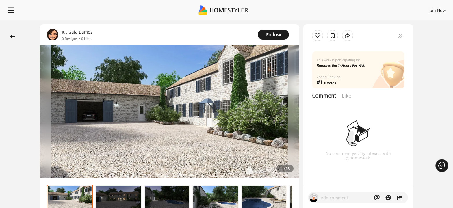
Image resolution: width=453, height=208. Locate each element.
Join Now (367, 8)
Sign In (346, 8)
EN (387, 8)
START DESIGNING (424, 8)
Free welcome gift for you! (333, 24)
